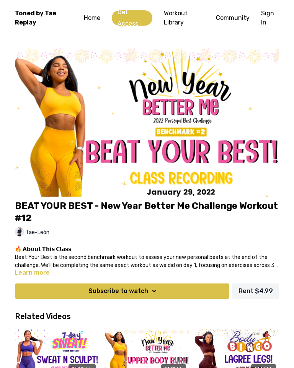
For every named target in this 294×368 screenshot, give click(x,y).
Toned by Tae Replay (35, 18)
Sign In (267, 18)
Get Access (128, 18)
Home (92, 17)
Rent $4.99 (255, 291)
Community (233, 17)
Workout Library (176, 18)
